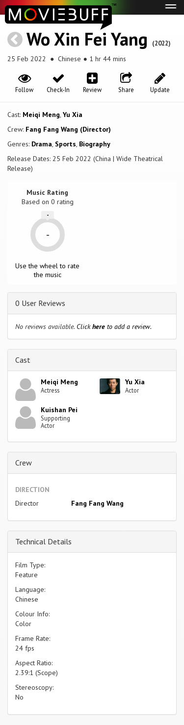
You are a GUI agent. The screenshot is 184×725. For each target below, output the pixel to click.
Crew (23, 463)
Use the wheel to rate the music (47, 270)
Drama (41, 144)
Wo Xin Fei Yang (87, 38)
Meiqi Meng (41, 114)
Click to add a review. (114, 326)
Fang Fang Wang (97, 503)
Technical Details (43, 541)
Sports (65, 144)
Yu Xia (72, 114)
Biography (94, 144)
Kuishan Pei (59, 409)
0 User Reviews (40, 303)
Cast (22, 360)
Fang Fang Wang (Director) (68, 129)
